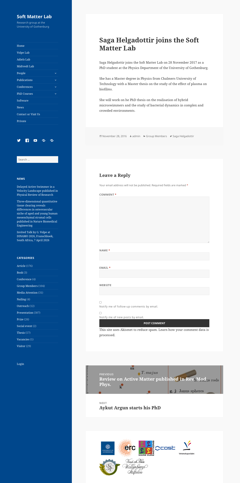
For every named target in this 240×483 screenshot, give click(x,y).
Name (104, 250)
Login (20, 364)
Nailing (21, 299)
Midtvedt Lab (25, 66)
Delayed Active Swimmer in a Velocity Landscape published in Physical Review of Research (37, 191)
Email (104, 268)
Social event (24, 326)
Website (105, 285)
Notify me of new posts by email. (121, 317)
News (20, 107)
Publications (24, 80)
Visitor (21, 346)
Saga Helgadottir (183, 136)
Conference (24, 279)
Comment (107, 194)
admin (136, 136)
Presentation (25, 312)
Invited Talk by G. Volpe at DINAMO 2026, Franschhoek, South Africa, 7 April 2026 (35, 236)
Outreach (23, 306)
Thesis (21, 333)
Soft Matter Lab (34, 16)
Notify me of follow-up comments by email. (128, 306)
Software (22, 100)
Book (20, 272)
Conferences (25, 87)
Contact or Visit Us (28, 114)
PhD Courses (25, 94)
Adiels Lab (23, 59)
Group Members (27, 286)
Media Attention (27, 292)
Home (20, 46)
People (21, 73)
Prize (20, 319)
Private (21, 121)
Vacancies (23, 339)
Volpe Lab (23, 52)
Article (21, 266)
